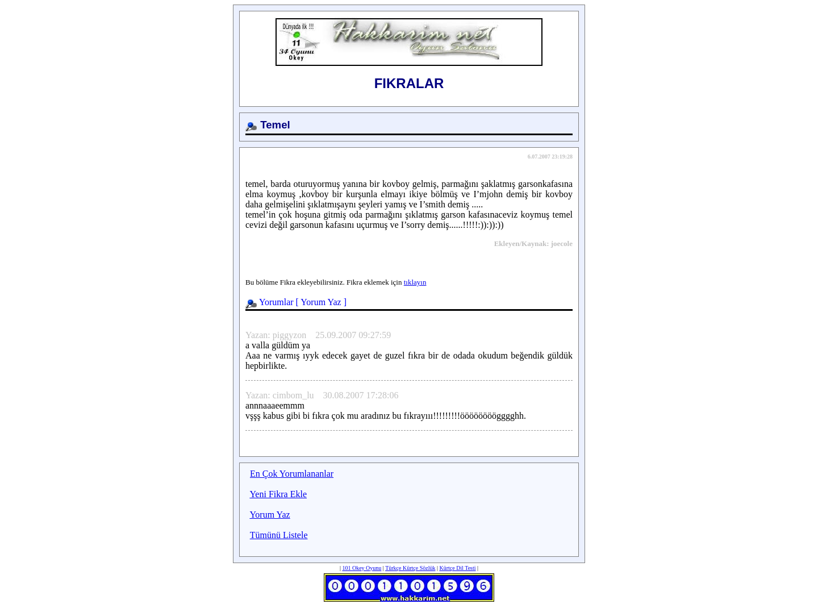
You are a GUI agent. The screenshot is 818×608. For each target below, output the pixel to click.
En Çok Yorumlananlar (291, 473)
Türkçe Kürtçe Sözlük (410, 568)
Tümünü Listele (279, 535)
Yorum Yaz (321, 302)
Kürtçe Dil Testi (457, 568)
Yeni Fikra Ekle (278, 494)
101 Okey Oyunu (361, 568)
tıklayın (415, 282)
